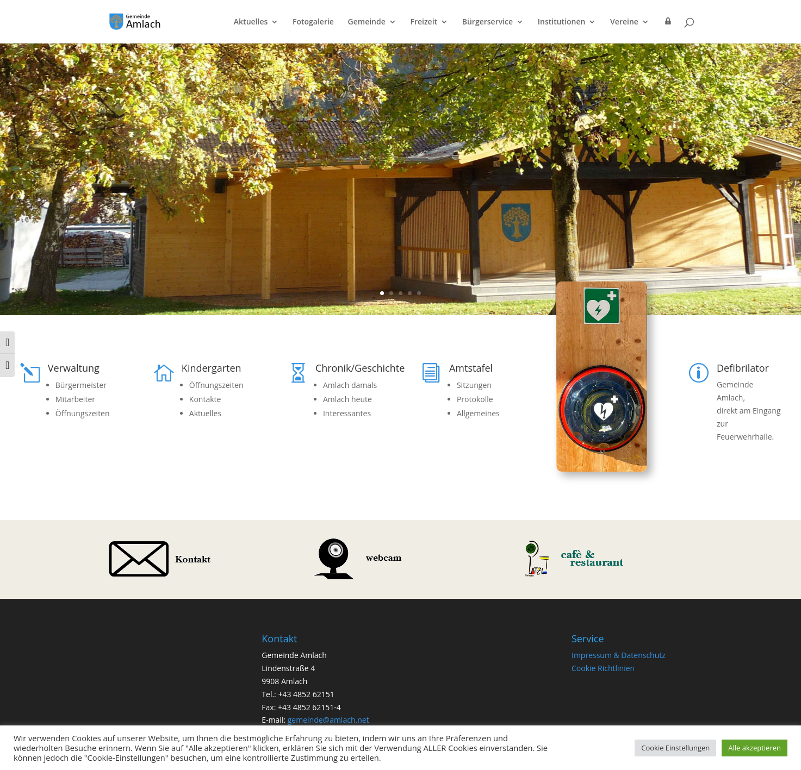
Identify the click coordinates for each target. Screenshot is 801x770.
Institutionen (562, 22)
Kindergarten (211, 367)
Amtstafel (471, 367)
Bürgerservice (487, 22)
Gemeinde (367, 22)
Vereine (624, 22)
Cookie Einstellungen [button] (675, 748)
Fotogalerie (313, 22)
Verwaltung (74, 367)
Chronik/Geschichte (360, 367)
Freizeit (423, 22)
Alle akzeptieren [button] (754, 748)
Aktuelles (251, 22)
